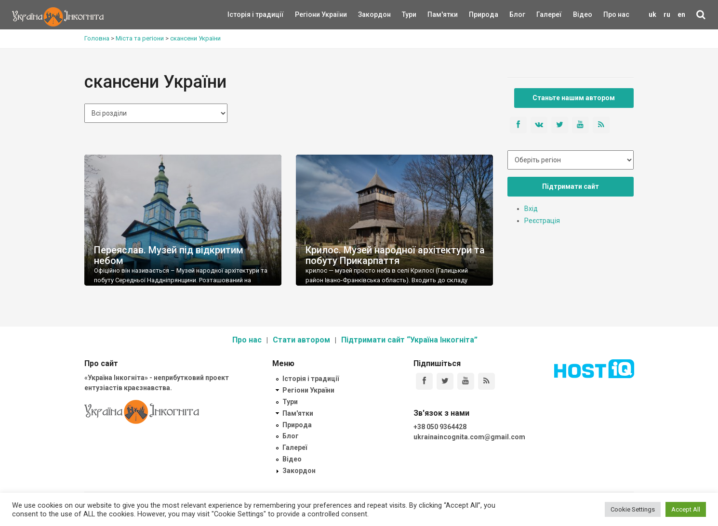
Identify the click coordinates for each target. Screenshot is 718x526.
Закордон (366, 14)
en (681, 14)
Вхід (531, 208)
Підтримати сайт (570, 186)
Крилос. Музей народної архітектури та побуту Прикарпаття (395, 255)
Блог (517, 14)
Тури (409, 14)
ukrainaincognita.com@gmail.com (469, 437)
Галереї (549, 14)
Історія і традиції (241, 14)
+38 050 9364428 (439, 427)
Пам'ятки (435, 14)
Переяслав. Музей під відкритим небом (168, 255)
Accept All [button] (685, 509)
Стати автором (301, 339)
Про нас (616, 14)
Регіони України (308, 14)
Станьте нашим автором (573, 98)
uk (652, 14)
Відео (582, 14)
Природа (476, 14)
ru (667, 14)
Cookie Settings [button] (633, 509)
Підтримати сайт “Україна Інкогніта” (409, 339)
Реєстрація (542, 220)
